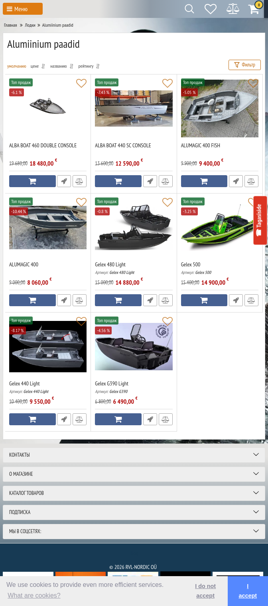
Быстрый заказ (64, 181)
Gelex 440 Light (48, 387)
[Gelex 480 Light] (133, 227)
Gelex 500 (219, 268)
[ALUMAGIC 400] (48, 227)
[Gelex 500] (219, 227)
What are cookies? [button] (34, 595)
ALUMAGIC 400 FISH (200, 145)
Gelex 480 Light (133, 268)
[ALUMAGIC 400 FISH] (219, 108)
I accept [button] (247, 591)
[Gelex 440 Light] (48, 346)
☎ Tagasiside (258, 220)
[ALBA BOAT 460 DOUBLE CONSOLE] (48, 108)
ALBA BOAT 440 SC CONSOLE (123, 145)
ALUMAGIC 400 (23, 264)
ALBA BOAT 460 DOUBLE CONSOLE (43, 145)
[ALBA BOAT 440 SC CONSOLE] (133, 108)
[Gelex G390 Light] (133, 346)
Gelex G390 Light (133, 387)
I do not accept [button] (205, 591)
